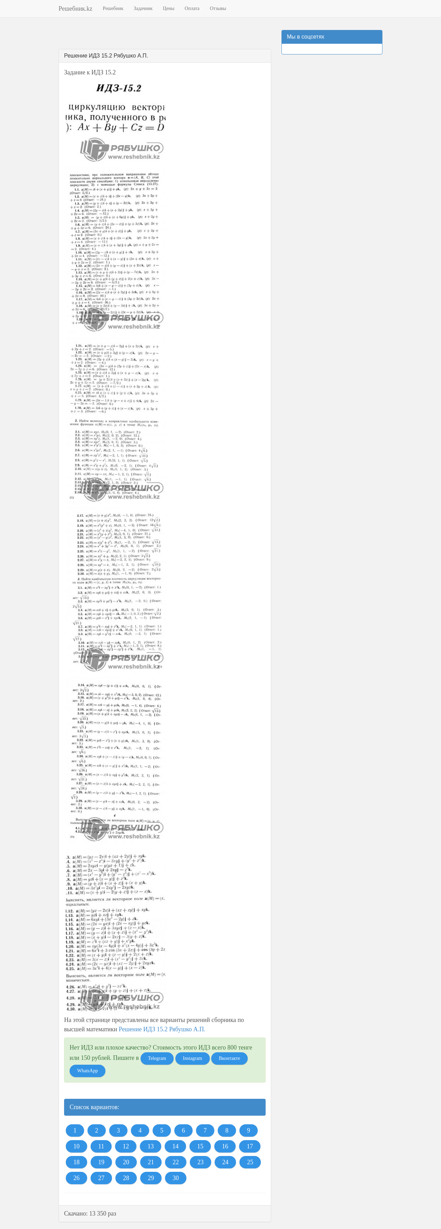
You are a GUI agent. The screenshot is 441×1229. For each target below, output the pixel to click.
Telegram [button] (157, 1058)
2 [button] (96, 1130)
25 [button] (250, 1162)
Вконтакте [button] (229, 1058)
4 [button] (140, 1130)
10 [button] (76, 1146)
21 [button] (151, 1162)
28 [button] (126, 1178)
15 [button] (200, 1146)
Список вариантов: (94, 1107)
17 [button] (250, 1146)
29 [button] (151, 1178)
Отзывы (218, 8)
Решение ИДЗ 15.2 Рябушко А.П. (162, 1029)
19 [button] (101, 1162)
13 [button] (150, 1146)
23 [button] (200, 1162)
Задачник (143, 8)
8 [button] (226, 1130)
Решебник (113, 8)
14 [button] (175, 1146)
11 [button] (101, 1146)
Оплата (192, 8)
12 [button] (126, 1146)
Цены (168, 8)
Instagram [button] (192, 1058)
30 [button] (176, 1178)
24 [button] (225, 1162)
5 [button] (161, 1130)
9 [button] (248, 1130)
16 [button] (225, 1146)
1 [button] (74, 1130)
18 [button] (76, 1162)
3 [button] (118, 1130)
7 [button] (205, 1130)
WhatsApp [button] (87, 1070)
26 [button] (76, 1178)
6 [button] (183, 1130)
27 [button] (101, 1178)
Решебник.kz (75, 8)
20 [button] (126, 1162)
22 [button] (176, 1162)
